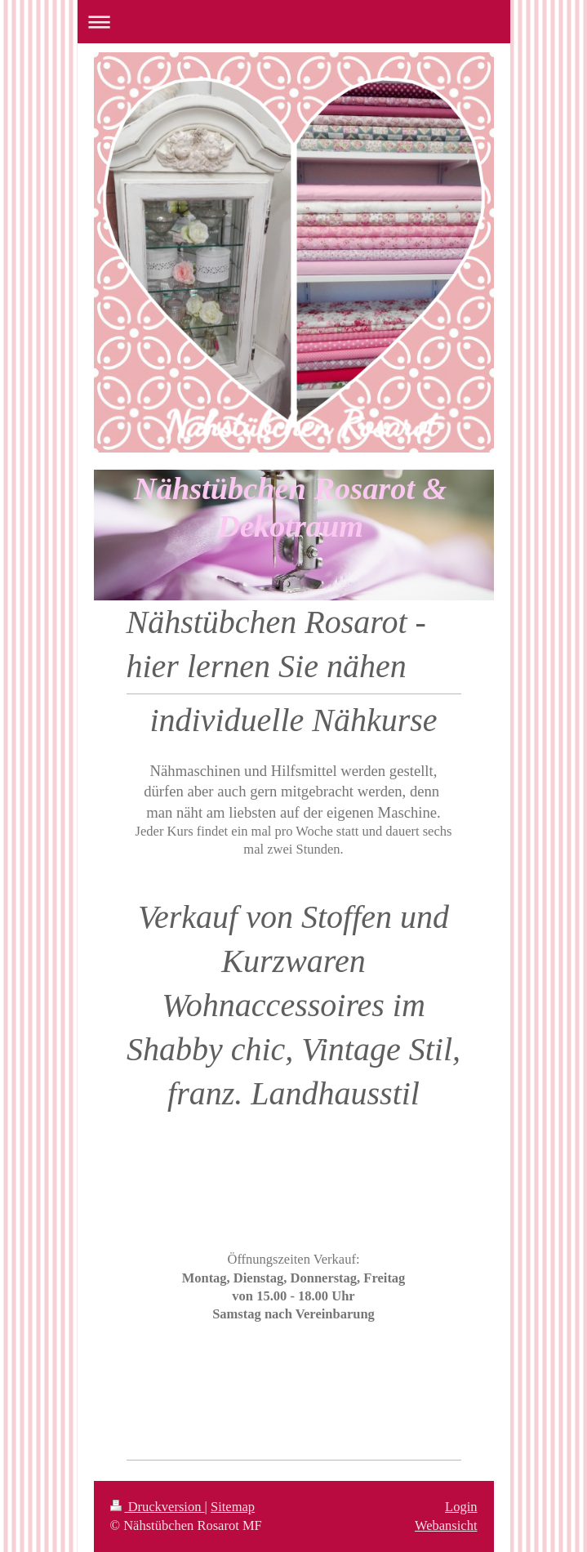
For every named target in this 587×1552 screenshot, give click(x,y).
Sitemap (233, 1506)
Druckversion (157, 1506)
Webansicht (446, 1525)
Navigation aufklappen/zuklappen (294, 21)
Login (461, 1506)
